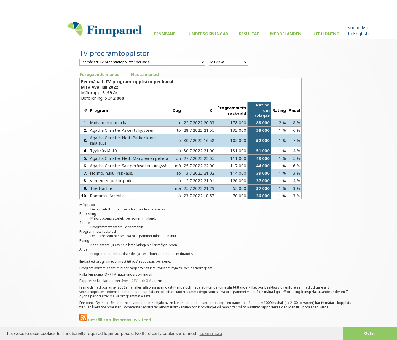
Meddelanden (285, 33)
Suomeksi (358, 27)
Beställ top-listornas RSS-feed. (115, 319)
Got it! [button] (370, 333)
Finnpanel (166, 33)
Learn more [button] (211, 333)
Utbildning (325, 33)
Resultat (249, 33)
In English (358, 34)
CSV (134, 280)
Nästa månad (145, 74)
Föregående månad (100, 74)
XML (149, 280)
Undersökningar (208, 33)
